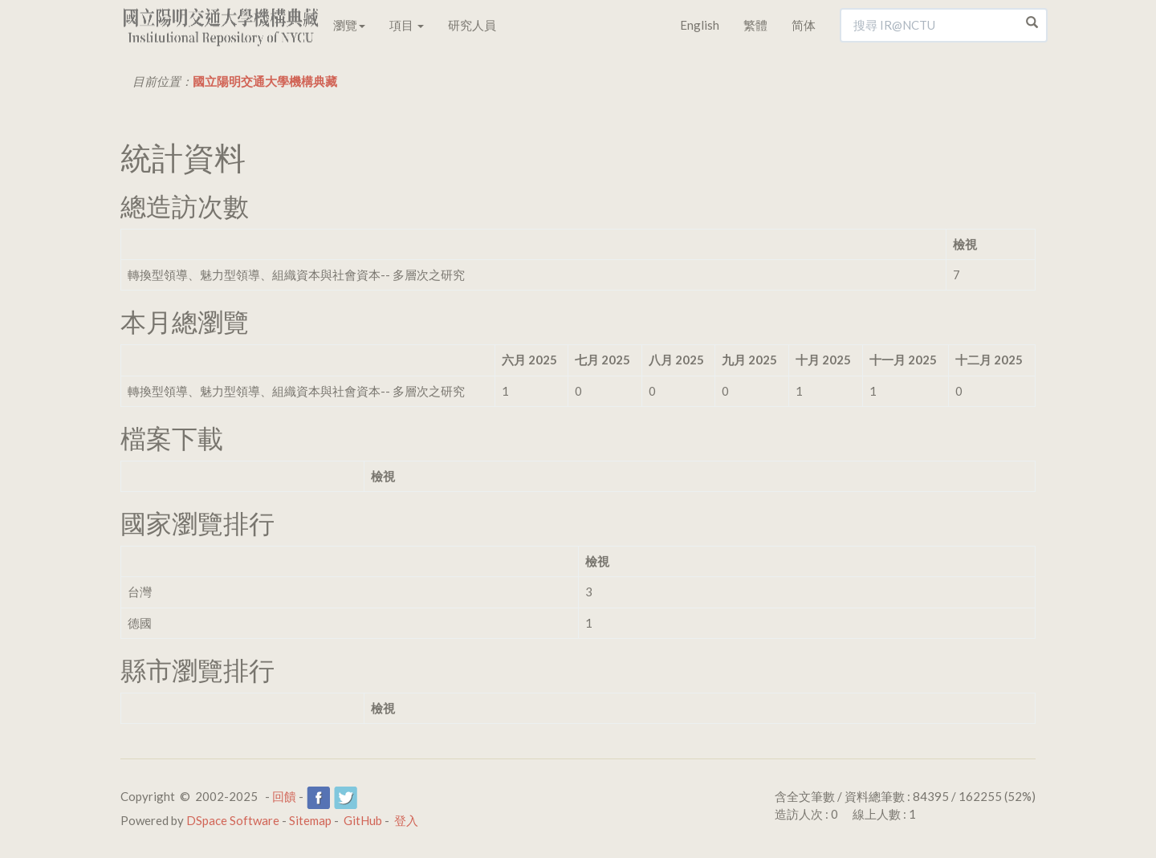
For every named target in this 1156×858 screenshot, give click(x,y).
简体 (804, 25)
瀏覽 (349, 25)
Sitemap (310, 820)
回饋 (284, 796)
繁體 (755, 25)
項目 (406, 25)
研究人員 (472, 25)
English (699, 25)
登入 (406, 820)
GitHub (363, 820)
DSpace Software (232, 820)
